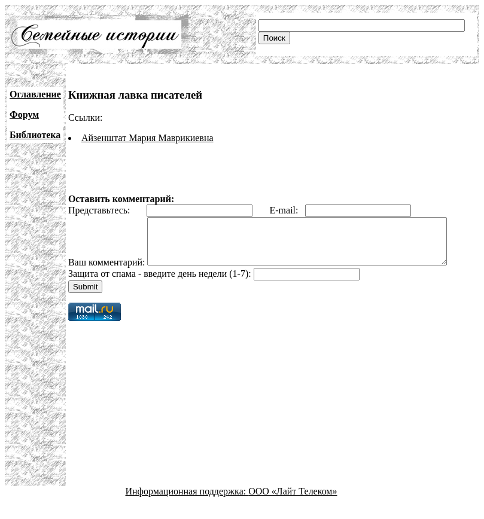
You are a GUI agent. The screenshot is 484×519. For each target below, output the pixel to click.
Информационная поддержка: (187, 508)
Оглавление (35, 94)
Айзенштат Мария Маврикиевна (147, 138)
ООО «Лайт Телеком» (292, 508)
